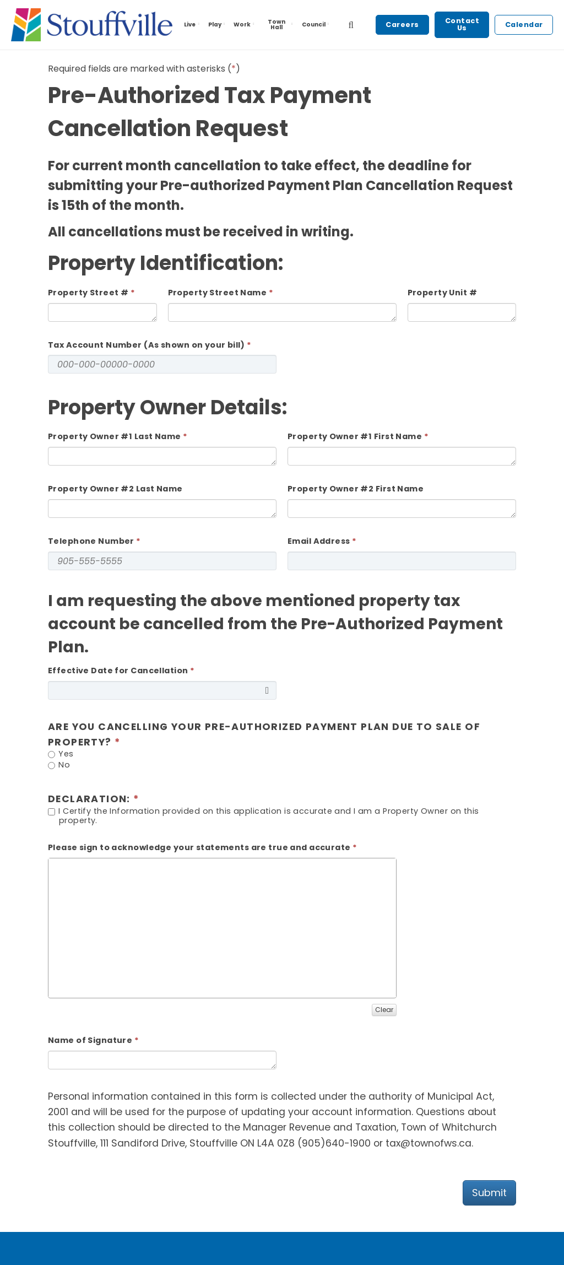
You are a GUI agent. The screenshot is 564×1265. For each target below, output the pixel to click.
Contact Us (462, 24)
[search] (351, 25)
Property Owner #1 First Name (355, 436)
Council (316, 24)
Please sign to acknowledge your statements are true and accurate (199, 847)
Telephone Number (91, 541)
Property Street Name (217, 292)
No (59, 765)
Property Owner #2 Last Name (115, 489)
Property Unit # (442, 292)
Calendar (524, 24)
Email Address (319, 541)
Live (192, 24)
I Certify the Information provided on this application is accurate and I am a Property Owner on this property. (263, 815)
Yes (61, 754)
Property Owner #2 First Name (356, 489)
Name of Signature (90, 1040)
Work (245, 24)
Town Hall (281, 24)
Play (217, 24)
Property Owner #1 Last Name (114, 436)
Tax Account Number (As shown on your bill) (146, 345)
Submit (489, 1192)
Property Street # (88, 292)
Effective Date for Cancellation (118, 670)
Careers (402, 24)
